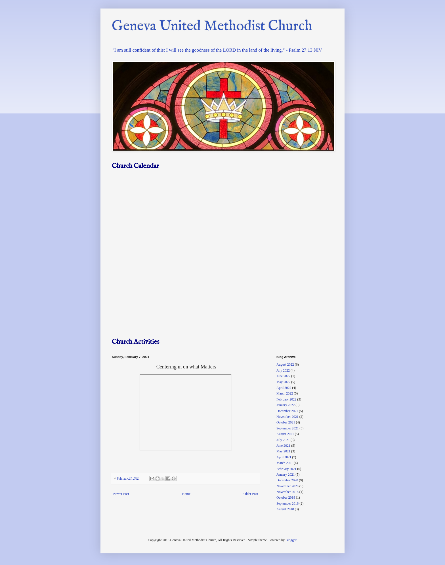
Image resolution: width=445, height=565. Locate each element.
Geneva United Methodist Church (212, 26)
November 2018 (287, 492)
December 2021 (287, 411)
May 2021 (283, 451)
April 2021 (283, 457)
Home (186, 494)
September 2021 (287, 428)
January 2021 (285, 475)
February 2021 (286, 469)
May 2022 (283, 382)
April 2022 (283, 388)
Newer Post (121, 494)
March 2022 (284, 393)
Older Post (251, 494)
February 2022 (286, 399)
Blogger (291, 540)
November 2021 (287, 417)
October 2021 (285, 422)
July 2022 (283, 370)
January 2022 (285, 405)
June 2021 (283, 446)
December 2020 (287, 480)
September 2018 (287, 503)
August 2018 (285, 509)
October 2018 (285, 497)
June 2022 (283, 376)
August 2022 (285, 364)
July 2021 (283, 440)
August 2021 (285, 434)
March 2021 (284, 463)
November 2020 (287, 486)
